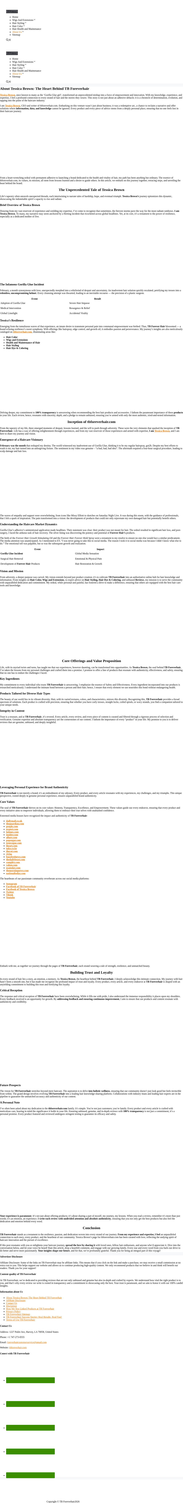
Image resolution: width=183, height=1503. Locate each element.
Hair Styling (19, 23)
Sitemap (16, 34)
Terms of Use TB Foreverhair (20, 1319)
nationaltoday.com (15, 873)
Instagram (11, 883)
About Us (18, 32)
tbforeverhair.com (22, 332)
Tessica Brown (12, 105)
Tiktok (9, 894)
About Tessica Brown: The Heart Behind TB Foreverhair (34, 1297)
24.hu (9, 854)
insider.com (12, 834)
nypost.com (12, 829)
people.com (12, 826)
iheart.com (11, 845)
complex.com (13, 862)
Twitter (10, 892)
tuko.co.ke (11, 848)
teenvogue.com (14, 843)
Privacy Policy (13, 1311)
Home (15, 17)
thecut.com (12, 851)
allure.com (11, 837)
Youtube (10, 897)
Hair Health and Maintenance (26, 29)
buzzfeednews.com (16, 856)
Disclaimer (11, 1306)
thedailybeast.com (15, 859)
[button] (34, 20)
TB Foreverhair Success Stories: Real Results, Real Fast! (34, 1317)
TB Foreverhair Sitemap (18, 1314)
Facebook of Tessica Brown (20, 889)
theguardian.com (15, 823)
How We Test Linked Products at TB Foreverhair (30, 1308)
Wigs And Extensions (24, 20)
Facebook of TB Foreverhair (21, 886)
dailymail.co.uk (14, 821)
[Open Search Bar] (8, 40)
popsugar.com (13, 840)
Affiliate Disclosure (15, 1300)
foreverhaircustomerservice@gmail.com (27, 1342)
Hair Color (18, 26)
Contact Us (11, 1303)
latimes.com (12, 832)
